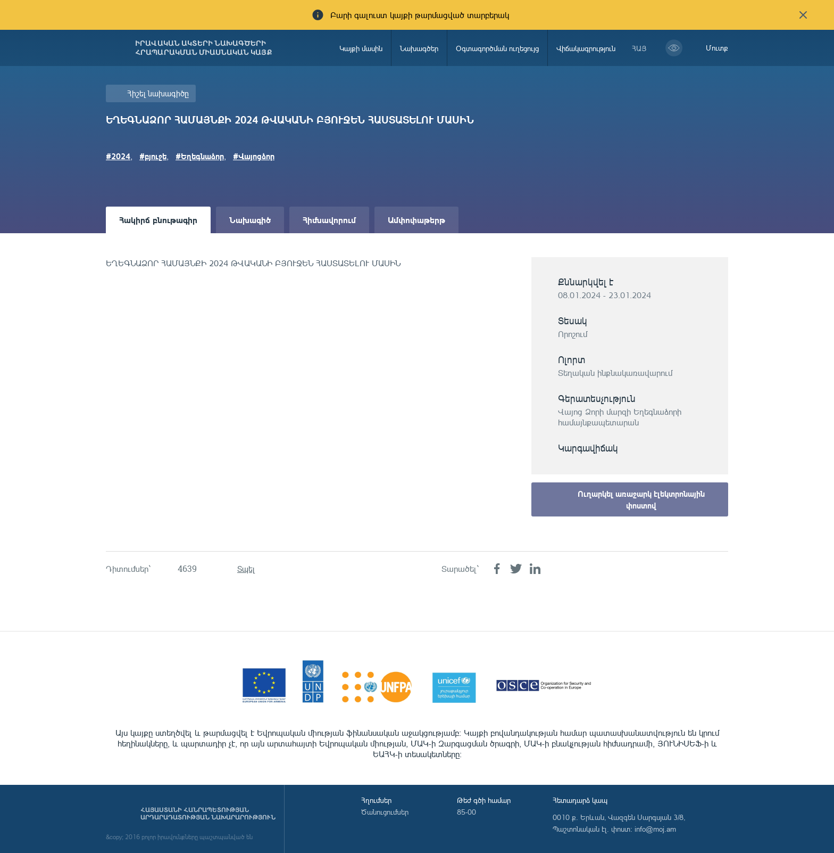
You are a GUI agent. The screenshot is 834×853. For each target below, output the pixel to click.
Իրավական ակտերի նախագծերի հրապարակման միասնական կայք (203, 48)
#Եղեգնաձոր (200, 156)
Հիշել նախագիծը (158, 93)
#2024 (118, 156)
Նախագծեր (419, 48)
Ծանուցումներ (384, 811)
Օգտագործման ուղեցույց (497, 48)
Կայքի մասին (360, 48)
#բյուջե (152, 156)
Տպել (246, 569)
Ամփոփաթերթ (416, 219)
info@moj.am (655, 828)
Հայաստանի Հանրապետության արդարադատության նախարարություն (208, 813)
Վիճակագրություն (585, 48)
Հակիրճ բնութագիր (158, 219)
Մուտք (717, 47)
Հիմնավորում (329, 219)
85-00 (466, 811)
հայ (639, 48)
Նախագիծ (250, 219)
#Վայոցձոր (253, 156)
